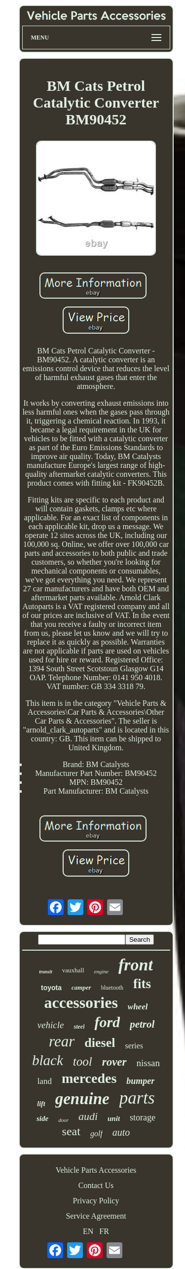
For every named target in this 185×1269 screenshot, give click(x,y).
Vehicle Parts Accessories (96, 1170)
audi (88, 1116)
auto (121, 1132)
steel (79, 1026)
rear (61, 1041)
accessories (81, 1002)
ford (107, 1022)
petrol (142, 1024)
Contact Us (96, 1185)
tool (82, 1061)
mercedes (89, 1078)
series (134, 1045)
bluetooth (112, 987)
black (47, 1060)
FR (104, 1231)
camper (81, 987)
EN (88, 1231)
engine (101, 971)
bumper (140, 1081)
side (42, 1118)
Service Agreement (96, 1216)
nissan (148, 1063)
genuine (82, 1099)
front (135, 965)
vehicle (50, 1025)
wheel (138, 1006)
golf (96, 1133)
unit (114, 1118)
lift (41, 1104)
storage (142, 1117)
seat (71, 1131)
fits (142, 983)
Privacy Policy (96, 1200)
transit (45, 971)
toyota (51, 988)
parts (137, 1098)
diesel (99, 1043)
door (63, 1120)
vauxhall (73, 970)
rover (114, 1062)
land (44, 1081)
